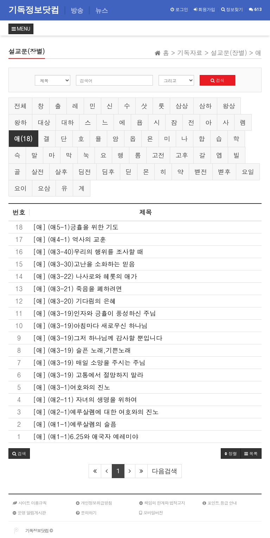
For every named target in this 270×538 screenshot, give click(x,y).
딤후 (108, 171)
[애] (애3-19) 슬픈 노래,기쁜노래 (82, 350)
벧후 (224, 171)
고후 (181, 155)
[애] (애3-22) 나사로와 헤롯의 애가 (85, 276)
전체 (20, 105)
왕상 (229, 105)
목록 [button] (251, 453)
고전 (158, 155)
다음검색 (164, 471)
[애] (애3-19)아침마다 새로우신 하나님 (90, 326)
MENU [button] (21, 29)
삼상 (181, 105)
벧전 (200, 171)
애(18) (23, 138)
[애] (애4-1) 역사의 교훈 (69, 239)
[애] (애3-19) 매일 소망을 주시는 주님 (89, 363)
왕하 (20, 122)
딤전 (84, 171)
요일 (248, 171)
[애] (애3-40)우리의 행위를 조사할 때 (88, 252)
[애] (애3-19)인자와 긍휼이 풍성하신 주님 (94, 313)
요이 (20, 188)
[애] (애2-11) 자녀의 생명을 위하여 (85, 400)
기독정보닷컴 (35, 9)
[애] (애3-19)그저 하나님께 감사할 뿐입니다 (97, 338)
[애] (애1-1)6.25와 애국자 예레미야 (85, 436)
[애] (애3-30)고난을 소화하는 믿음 (84, 264)
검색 (217, 80)
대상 (44, 122)
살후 (61, 171)
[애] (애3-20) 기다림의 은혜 (74, 301)
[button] (19, 453)
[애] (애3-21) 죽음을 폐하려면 (77, 289)
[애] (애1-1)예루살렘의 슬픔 (74, 424)
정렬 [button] (231, 453)
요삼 (44, 188)
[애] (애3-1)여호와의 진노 (71, 387)
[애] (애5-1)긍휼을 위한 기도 (75, 227)
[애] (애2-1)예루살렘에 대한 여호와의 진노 (96, 412)
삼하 (205, 105)
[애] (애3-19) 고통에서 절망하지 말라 (88, 375)
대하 (67, 122)
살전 (37, 171)
